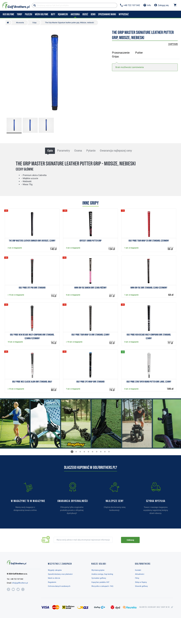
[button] (72, 451)
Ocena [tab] (78, 150)
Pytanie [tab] (90, 150)
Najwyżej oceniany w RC (155, 607)
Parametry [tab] (63, 150)
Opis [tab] (50, 150)
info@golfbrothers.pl (20, 583)
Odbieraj (130, 540)
